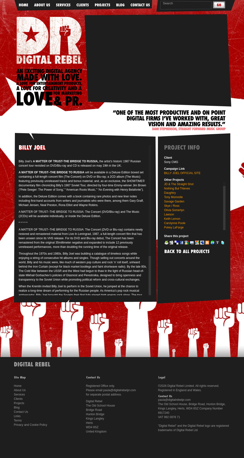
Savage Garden (174, 201)
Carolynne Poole (175, 223)
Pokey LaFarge (174, 227)
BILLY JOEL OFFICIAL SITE (182, 173)
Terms (18, 420)
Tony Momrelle (173, 197)
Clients (18, 399)
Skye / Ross (172, 205)
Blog (17, 407)
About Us (20, 390)
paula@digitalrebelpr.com (119, 390)
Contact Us (21, 412)
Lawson (169, 214)
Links (17, 416)
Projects (19, 403)
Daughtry (170, 192)
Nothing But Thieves (177, 188)
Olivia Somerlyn (174, 210)
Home (18, 386)
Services (19, 394)
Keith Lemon (172, 218)
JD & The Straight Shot (179, 184)
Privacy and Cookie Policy (30, 425)
